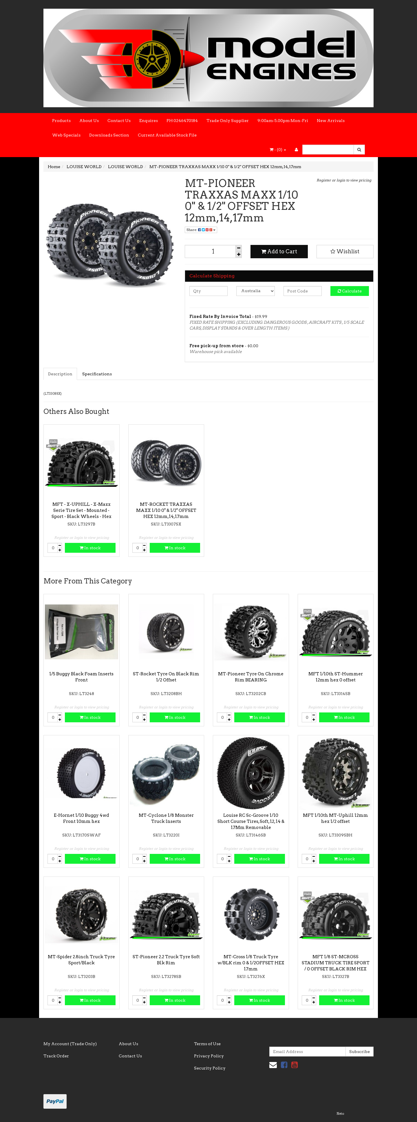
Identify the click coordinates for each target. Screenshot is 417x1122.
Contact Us (119, 120)
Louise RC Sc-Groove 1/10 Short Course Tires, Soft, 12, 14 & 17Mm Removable (250, 821)
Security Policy (210, 1068)
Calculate (350, 291)
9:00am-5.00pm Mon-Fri (282, 120)
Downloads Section (109, 135)
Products (61, 120)
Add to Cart (279, 251)
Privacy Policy (209, 1056)
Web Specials (66, 135)
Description (60, 374)
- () (278, 149)
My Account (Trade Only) (70, 1043)
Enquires (148, 120)
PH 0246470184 (182, 120)
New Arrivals (331, 120)
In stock (90, 547)
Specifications (97, 374)
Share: (200, 230)
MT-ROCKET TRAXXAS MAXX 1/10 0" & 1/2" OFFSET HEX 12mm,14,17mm (166, 510)
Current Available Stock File (167, 135)
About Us (89, 120)
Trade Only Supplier (227, 120)
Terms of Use (207, 1043)
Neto (340, 1114)
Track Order (56, 1056)
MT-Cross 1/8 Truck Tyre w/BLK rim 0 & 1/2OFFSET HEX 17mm (250, 963)
